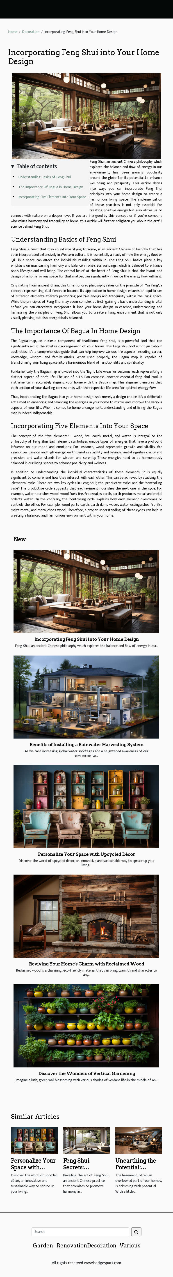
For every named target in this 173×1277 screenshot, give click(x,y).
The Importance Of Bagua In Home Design (50, 187)
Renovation (72, 1245)
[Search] (80, 1231)
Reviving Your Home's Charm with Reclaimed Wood (86, 964)
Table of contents (36, 167)
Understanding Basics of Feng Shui (44, 177)
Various (130, 1245)
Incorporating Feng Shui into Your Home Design (86, 639)
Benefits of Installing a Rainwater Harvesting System (87, 744)
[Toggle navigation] (11, 9)
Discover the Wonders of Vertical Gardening (86, 1073)
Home (12, 32)
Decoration (30, 32)
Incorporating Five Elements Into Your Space (52, 197)
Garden (43, 1245)
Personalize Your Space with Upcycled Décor (86, 854)
